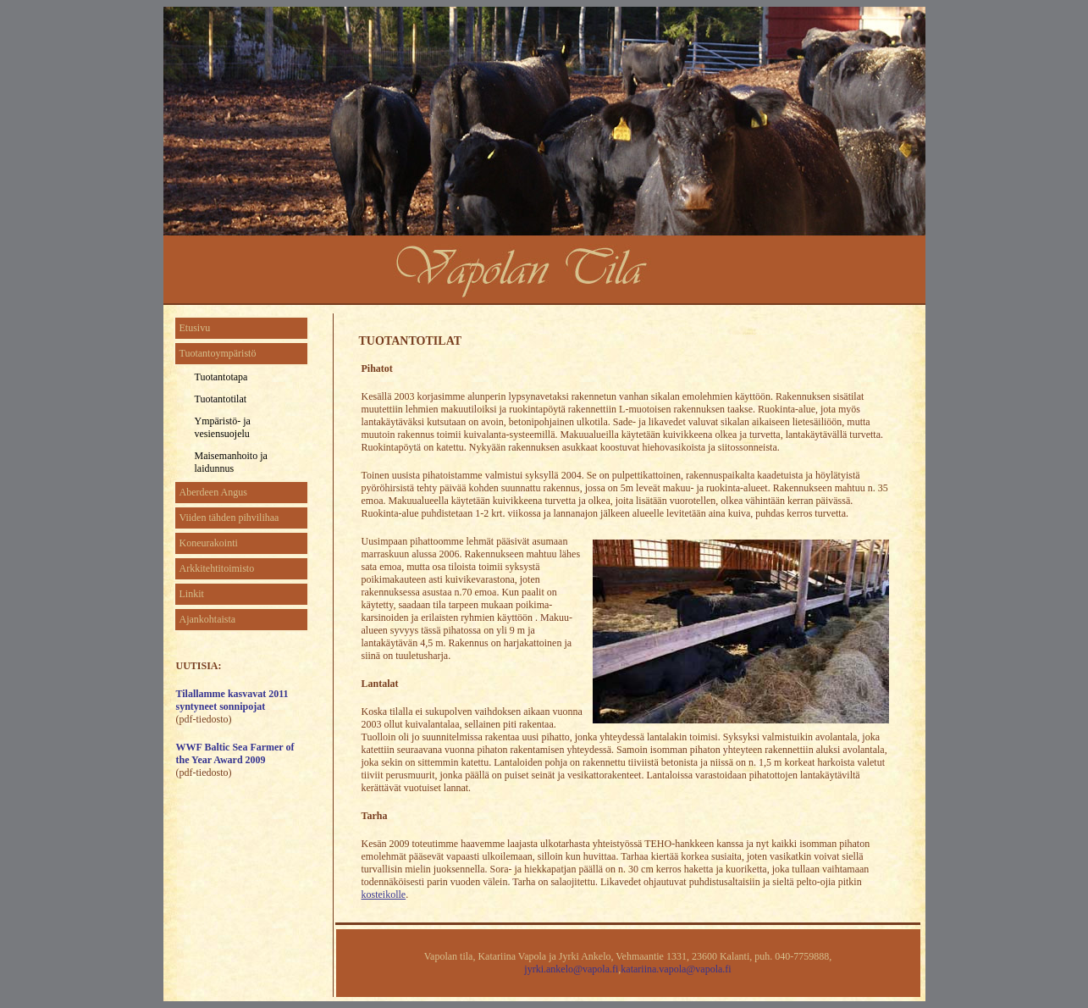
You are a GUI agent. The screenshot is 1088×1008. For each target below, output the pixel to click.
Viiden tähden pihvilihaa (229, 517)
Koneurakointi (208, 543)
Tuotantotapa (221, 377)
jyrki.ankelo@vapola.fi (571, 969)
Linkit (191, 594)
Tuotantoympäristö (218, 353)
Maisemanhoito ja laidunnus (231, 462)
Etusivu (195, 328)
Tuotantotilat (221, 399)
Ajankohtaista (207, 619)
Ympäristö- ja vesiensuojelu (223, 427)
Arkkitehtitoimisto (217, 568)
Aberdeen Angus (213, 492)
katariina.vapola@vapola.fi (676, 969)
